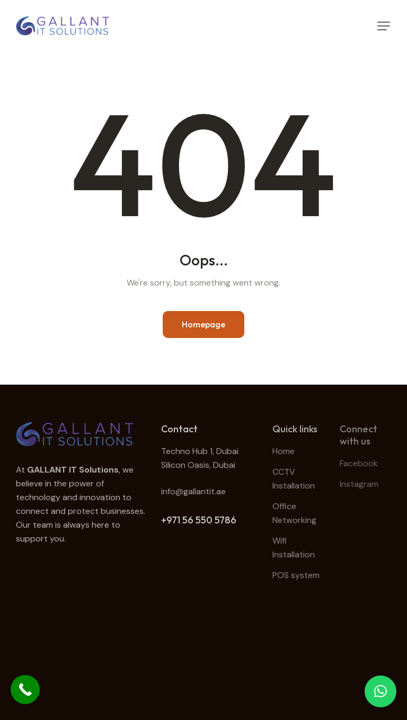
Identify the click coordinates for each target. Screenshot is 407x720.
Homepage (203, 324)
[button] (383, 26)
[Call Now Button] (25, 689)
